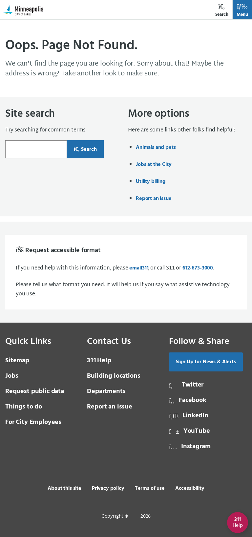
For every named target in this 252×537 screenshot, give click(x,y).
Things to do (23, 407)
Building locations (113, 376)
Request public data (34, 391)
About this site (64, 488)
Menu (242, 10)
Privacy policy (108, 488)
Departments (106, 391)
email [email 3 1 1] (138, 268)
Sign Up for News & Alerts (206, 362)
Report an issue (154, 198)
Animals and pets (156, 147)
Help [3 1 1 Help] (99, 360)
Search (221, 10)
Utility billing (150, 181)
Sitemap (17, 360)
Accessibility (189, 488)
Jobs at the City (153, 164)
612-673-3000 (197, 268)
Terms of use (150, 488)
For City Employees (33, 422)
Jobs (11, 376)
